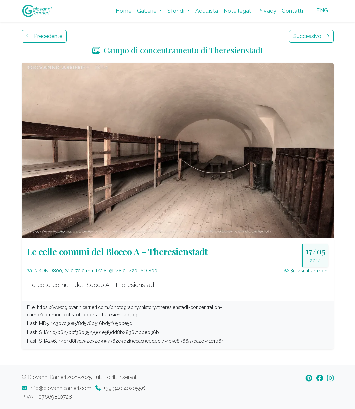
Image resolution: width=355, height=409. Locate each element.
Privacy (266, 11)
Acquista (206, 11)
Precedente (44, 36)
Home (124, 11)
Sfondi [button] (176, 11)
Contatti (292, 11)
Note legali (238, 11)
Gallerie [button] (147, 11)
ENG (322, 10)
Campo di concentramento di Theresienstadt (177, 50)
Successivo (311, 36)
